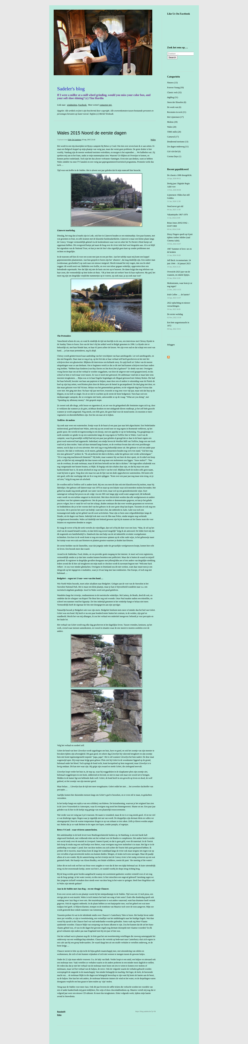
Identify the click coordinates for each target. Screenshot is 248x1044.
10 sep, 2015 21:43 (88, 140)
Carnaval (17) (173, 137)
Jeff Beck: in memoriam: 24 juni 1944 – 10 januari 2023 (179, 263)
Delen (59, 1015)
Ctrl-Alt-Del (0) (174, 151)
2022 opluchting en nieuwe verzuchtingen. (178, 306)
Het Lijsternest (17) (175, 117)
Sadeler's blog (71, 88)
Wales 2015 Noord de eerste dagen (92, 132)
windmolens (72, 105)
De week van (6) (174, 107)
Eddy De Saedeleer (74, 140)
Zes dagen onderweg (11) (178, 146)
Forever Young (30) (175, 87)
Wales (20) (171, 127)
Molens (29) (172, 122)
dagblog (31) (172, 97)
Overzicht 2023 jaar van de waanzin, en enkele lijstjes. (178, 274)
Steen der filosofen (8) (176, 102)
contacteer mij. (106, 105)
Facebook (82, 105)
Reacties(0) (61, 1012)
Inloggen (171, 344)
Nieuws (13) (172, 82)
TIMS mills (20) (174, 132)
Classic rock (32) (174, 92)
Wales (153, 139)
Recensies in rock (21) (176, 112)
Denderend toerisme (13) (177, 141)
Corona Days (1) (174, 156)
